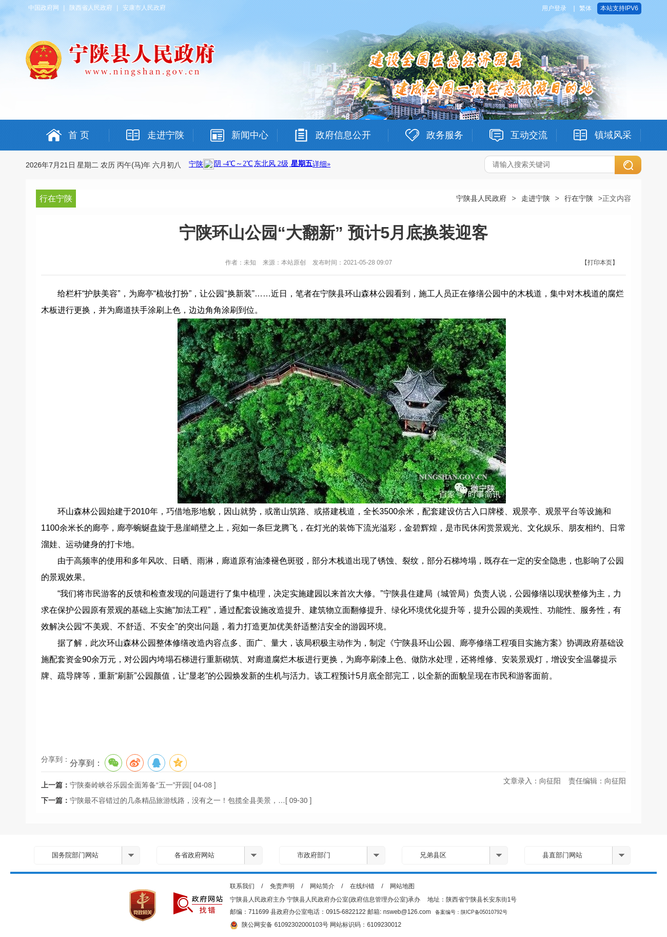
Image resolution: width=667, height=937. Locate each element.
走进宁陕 (535, 198)
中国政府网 (43, 7)
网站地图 (402, 886)
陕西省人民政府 (90, 7)
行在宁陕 (578, 198)
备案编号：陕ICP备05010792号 (471, 912)
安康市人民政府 (144, 7)
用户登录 (554, 8)
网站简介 (322, 886)
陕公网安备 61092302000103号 (279, 925)
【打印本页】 (599, 262)
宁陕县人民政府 (481, 198)
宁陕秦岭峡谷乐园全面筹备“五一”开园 (129, 785)
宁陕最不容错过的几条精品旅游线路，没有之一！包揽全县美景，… (177, 800)
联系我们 (242, 886)
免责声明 (282, 886)
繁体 (585, 8)
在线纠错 (362, 886)
